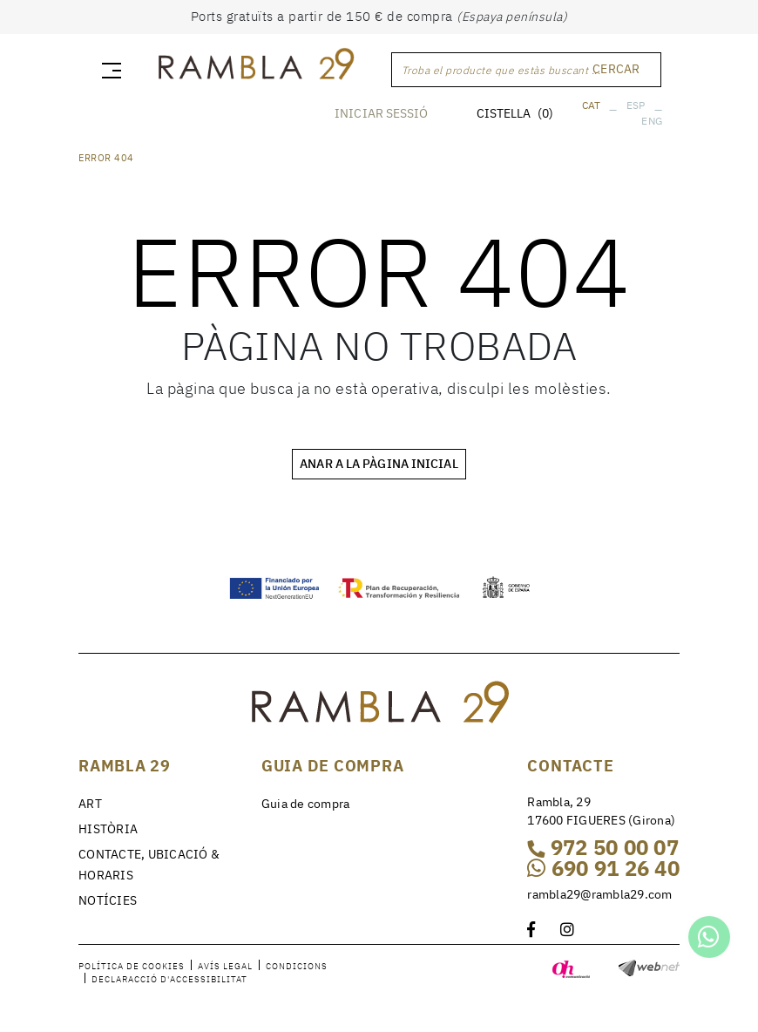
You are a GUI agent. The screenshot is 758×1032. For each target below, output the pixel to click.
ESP (636, 105)
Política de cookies (131, 966)
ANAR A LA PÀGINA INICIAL (378, 464)
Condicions (297, 966)
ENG (651, 120)
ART (90, 803)
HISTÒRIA (108, 829)
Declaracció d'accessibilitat (169, 979)
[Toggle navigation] (108, 69)
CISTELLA (515, 113)
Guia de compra (305, 803)
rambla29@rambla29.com (599, 894)
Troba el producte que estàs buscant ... (501, 70)
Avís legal (225, 966)
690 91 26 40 (603, 868)
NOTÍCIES (107, 900)
